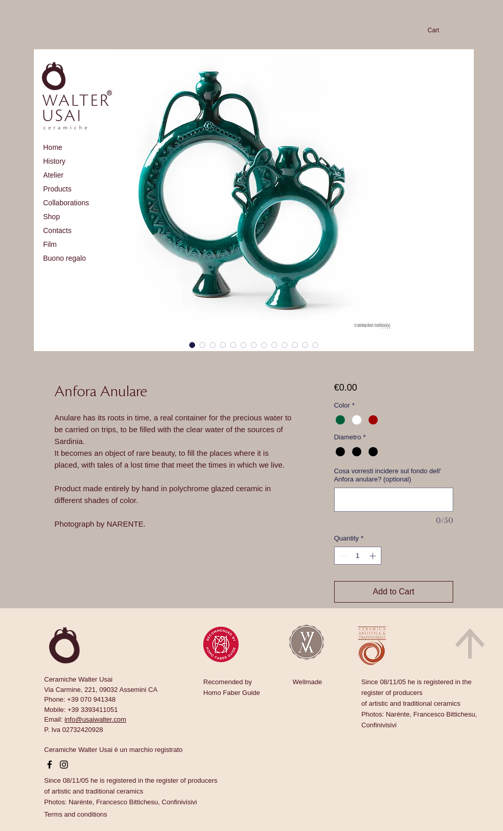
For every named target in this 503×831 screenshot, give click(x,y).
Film (49, 244)
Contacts (57, 230)
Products (57, 189)
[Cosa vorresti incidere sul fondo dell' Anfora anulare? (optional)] (394, 499)
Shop (51, 216)
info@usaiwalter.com (95, 719)
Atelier (53, 175)
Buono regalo (64, 258)
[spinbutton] (357, 556)
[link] (439, 30)
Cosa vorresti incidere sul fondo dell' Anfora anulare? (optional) (387, 475)
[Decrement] (342, 556)
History (54, 161)
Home (52, 147)
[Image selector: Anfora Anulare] (192, 345)
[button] (75, 814)
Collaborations (66, 203)
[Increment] (373, 556)
